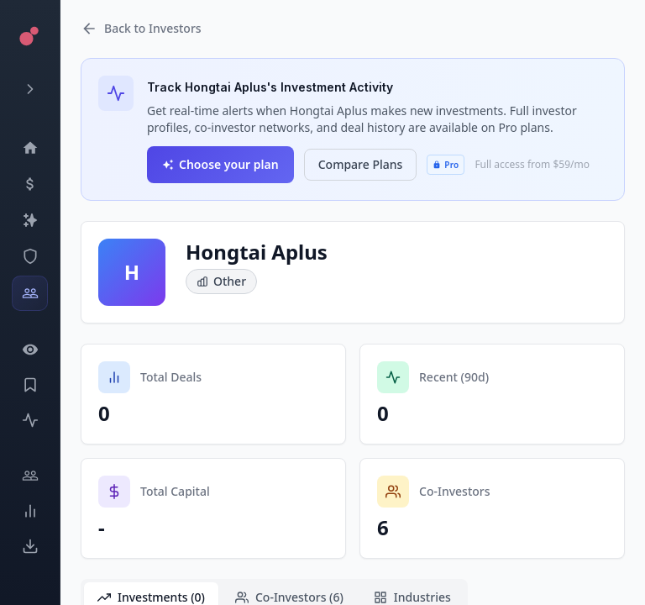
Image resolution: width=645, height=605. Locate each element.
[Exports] (30, 546)
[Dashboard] (30, 148)
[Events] (30, 184)
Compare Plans (360, 164)
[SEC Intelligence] (30, 256)
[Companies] (30, 220)
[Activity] (30, 420)
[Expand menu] (30, 89)
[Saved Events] (30, 385)
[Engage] (30, 475)
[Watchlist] (30, 349)
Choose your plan (220, 164)
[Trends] (30, 511)
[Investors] (30, 293)
